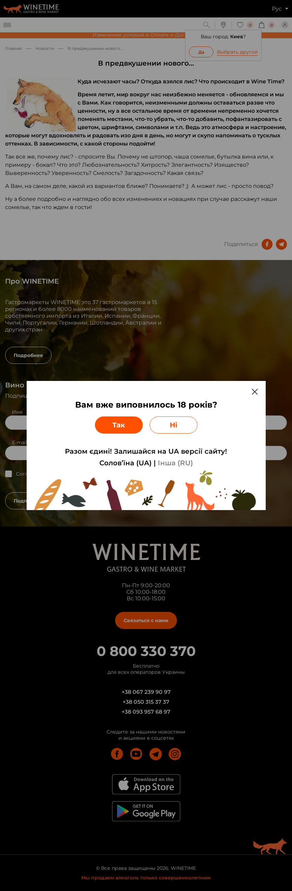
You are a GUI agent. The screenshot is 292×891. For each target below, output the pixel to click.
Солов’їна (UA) (125, 463)
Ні (173, 425)
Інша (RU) (175, 463)
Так (118, 425)
